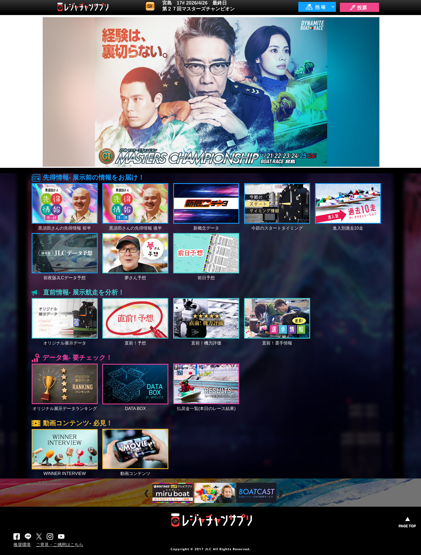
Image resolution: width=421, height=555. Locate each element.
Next (281, 493)
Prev (147, 493)
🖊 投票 (358, 7)
